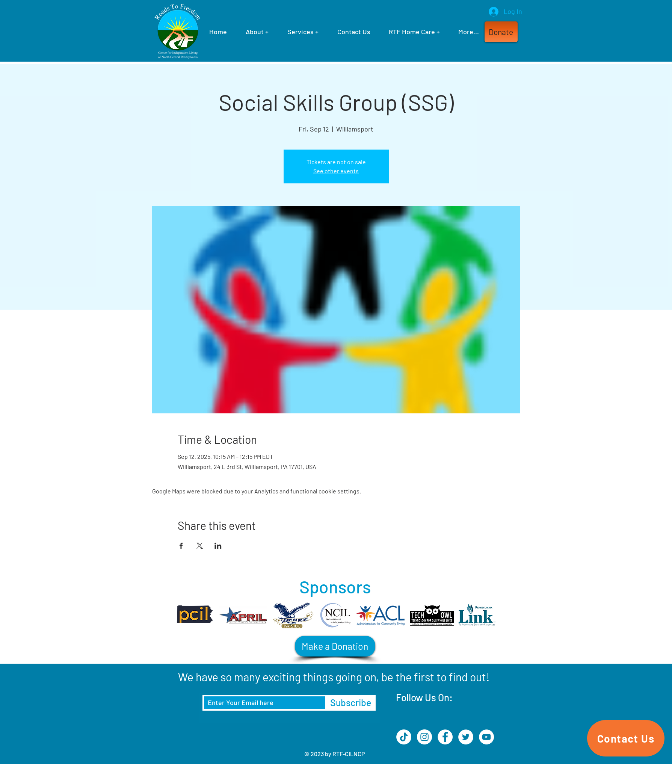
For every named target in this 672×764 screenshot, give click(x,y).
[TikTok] (403, 736)
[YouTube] (486, 736)
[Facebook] (445, 736)
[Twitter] (465, 736)
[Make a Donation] (335, 646)
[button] (501, 31)
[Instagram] (424, 736)
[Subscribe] (351, 703)
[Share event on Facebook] (181, 546)
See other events (336, 170)
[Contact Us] (625, 738)
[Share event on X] (199, 546)
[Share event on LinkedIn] (218, 546)
